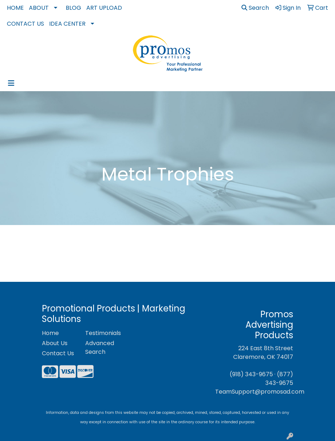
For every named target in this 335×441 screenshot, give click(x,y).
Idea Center (67, 24)
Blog (73, 8)
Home (15, 8)
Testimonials (102, 333)
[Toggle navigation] (11, 83)
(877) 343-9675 (279, 378)
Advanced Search (99, 347)
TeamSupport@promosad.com (259, 391)
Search (255, 8)
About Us (55, 343)
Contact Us (25, 24)
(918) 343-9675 (251, 374)
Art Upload (104, 8)
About (39, 8)
